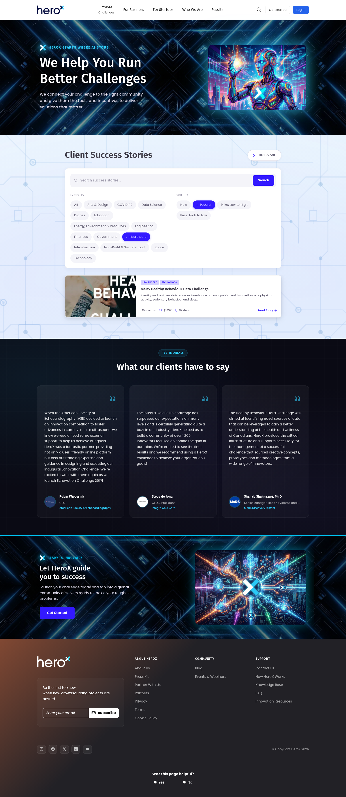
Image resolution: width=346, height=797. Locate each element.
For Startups (163, 9)
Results (217, 9)
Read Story (267, 310)
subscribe (104, 713)
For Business (133, 9)
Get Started (277, 9)
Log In (300, 9)
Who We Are (192, 9)
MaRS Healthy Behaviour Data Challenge (175, 289)
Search (263, 180)
